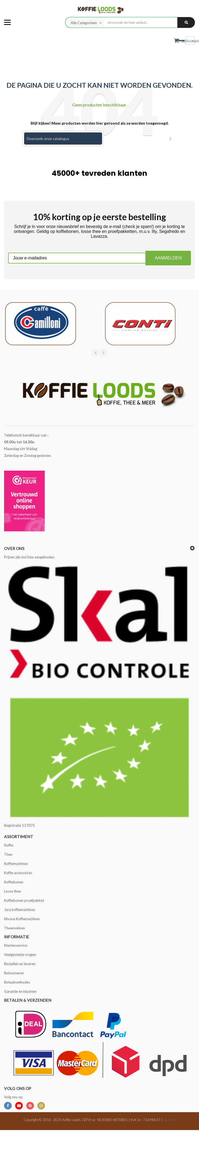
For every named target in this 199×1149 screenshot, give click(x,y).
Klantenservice (15, 945)
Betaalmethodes (17, 982)
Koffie (8, 845)
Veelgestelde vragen (20, 954)
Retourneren (14, 973)
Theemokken (14, 928)
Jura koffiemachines (19, 909)
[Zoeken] (63, 138)
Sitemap (169, 1120)
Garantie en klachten (20, 991)
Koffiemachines (16, 863)
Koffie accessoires (18, 873)
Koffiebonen (13, 882)
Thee (8, 854)
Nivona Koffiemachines (22, 919)
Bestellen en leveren (19, 964)
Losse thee (12, 891)
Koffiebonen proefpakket (24, 900)
